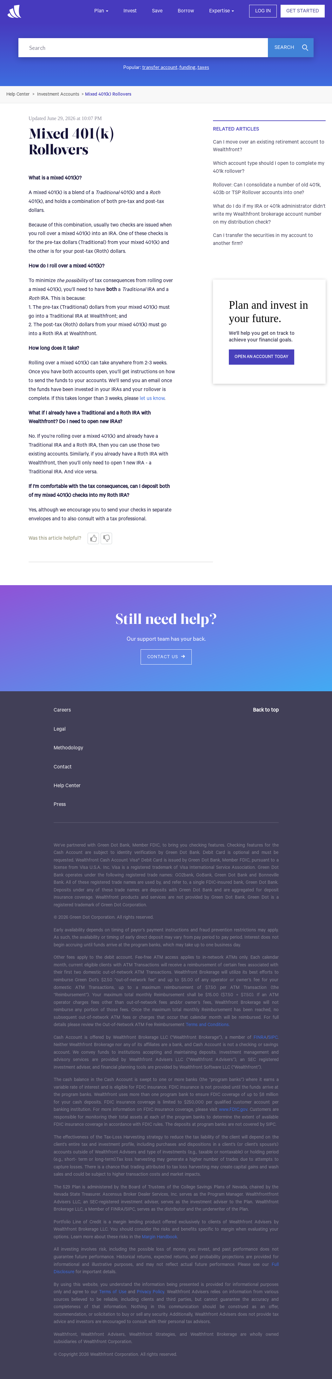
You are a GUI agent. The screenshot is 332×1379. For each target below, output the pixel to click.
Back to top (266, 710)
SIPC (273, 1037)
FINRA (260, 1037)
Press (60, 804)
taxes (203, 67)
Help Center (67, 786)
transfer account (159, 67)
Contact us (166, 657)
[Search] (143, 47)
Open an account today (262, 357)
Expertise (219, 11)
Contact (63, 767)
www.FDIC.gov (233, 1109)
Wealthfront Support (18, 94)
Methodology (68, 748)
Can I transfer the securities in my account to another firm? (263, 240)
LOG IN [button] (263, 11)
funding (187, 67)
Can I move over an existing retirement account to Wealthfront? (268, 146)
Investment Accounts (58, 94)
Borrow (186, 11)
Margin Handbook (159, 1237)
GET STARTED (302, 11)
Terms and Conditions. (208, 1024)
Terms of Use (112, 1292)
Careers (62, 710)
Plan (99, 11)
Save (157, 11)
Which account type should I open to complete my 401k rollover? (268, 167)
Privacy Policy (150, 1292)
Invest (130, 11)
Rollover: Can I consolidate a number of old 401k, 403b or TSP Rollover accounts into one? (267, 189)
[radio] (93, 538)
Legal (60, 729)
